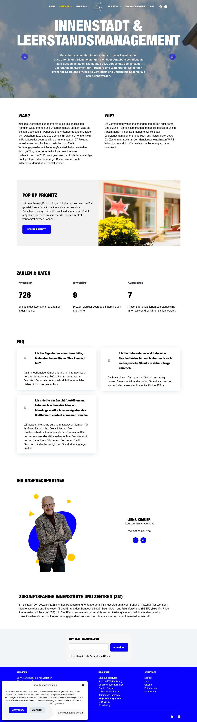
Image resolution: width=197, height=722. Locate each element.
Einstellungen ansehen (70, 712)
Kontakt (148, 678)
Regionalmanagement (109, 698)
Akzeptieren (18, 710)
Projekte (115, 7)
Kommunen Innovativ (109, 695)
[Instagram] (165, 6)
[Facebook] (160, 6)
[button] (83, 685)
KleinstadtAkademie (108, 691)
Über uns (81, 6)
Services (66, 7)
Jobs (151, 6)
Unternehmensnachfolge (111, 684)
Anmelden (119, 647)
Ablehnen (37, 710)
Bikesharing (104, 705)
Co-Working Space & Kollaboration (34, 678)
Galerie (148, 684)
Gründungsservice (107, 678)
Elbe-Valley (104, 702)
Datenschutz (150, 688)
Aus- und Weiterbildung (110, 681)
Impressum (150, 691)
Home (52, 6)
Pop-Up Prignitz (106, 688)
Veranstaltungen (135, 6)
